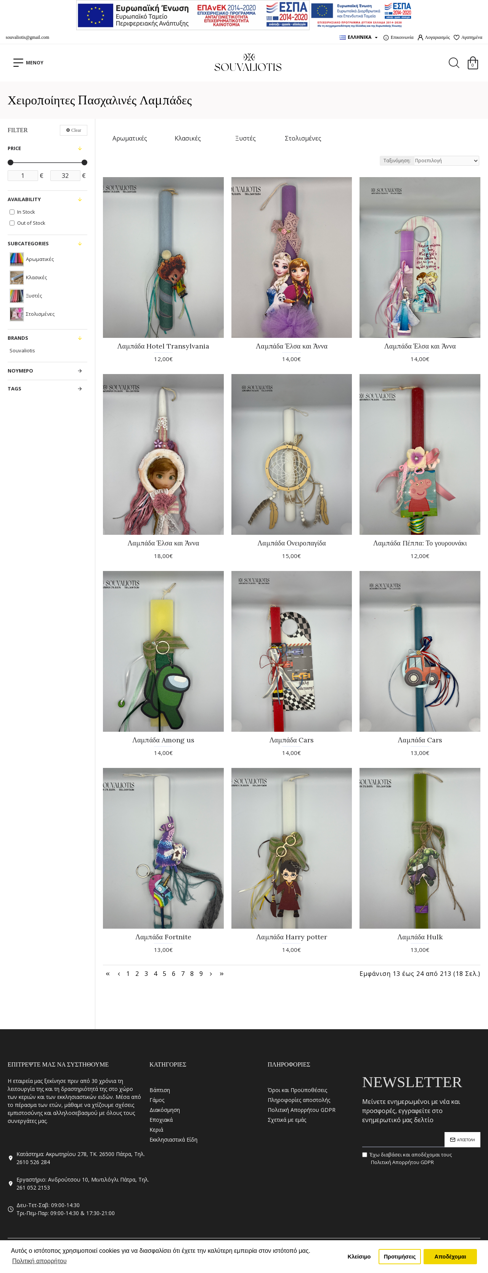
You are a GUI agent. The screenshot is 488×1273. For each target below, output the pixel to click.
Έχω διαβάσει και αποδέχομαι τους (407, 1158)
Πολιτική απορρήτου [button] (39, 1261)
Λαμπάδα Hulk (420, 936)
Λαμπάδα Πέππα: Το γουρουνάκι (420, 543)
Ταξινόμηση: (397, 160)
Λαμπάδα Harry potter (291, 936)
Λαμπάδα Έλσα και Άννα (291, 346)
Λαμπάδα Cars (292, 740)
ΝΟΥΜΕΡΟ (20, 370)
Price (14, 148)
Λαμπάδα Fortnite (163, 936)
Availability (24, 199)
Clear (76, 130)
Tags (14, 388)
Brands (18, 337)
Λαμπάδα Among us (163, 740)
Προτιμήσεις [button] (400, 1257)
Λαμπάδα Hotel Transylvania (163, 346)
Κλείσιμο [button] (359, 1257)
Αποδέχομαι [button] (450, 1257)
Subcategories (28, 243)
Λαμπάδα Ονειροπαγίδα (291, 543)
